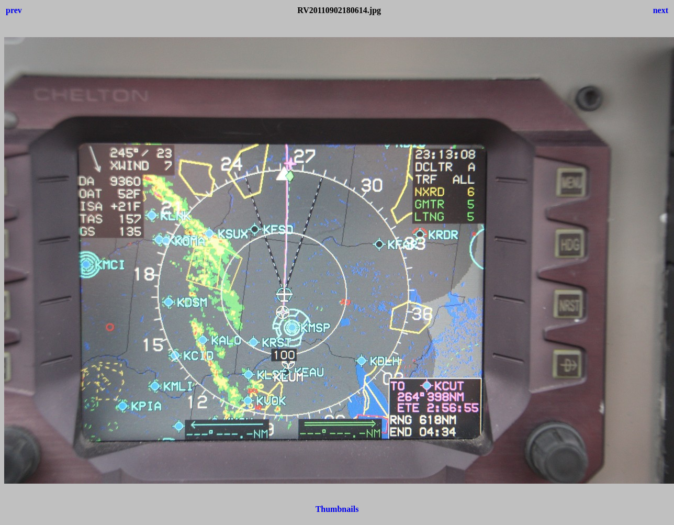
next (660, 10)
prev (14, 10)
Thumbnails (337, 509)
